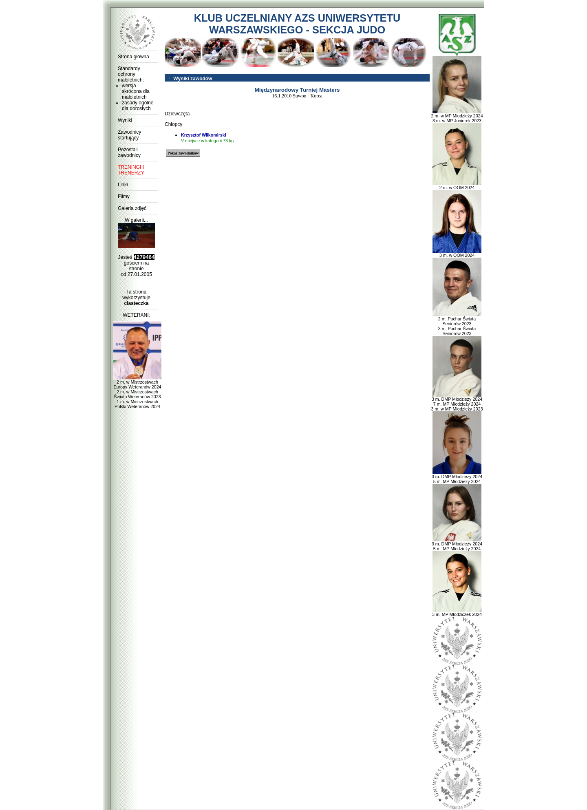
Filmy (124, 196)
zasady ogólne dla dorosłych (137, 105)
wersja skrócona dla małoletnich (136, 91)
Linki (123, 185)
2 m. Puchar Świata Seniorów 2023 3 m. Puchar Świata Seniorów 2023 (457, 324)
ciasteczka (136, 303)
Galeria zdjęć (132, 208)
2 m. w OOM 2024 (457, 185)
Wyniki (125, 120)
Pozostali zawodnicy (129, 152)
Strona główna (133, 57)
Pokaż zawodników (183, 153)
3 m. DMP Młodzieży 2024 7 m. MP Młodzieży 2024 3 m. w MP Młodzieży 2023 (457, 402)
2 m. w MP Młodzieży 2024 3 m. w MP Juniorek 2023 (457, 116)
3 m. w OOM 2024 (457, 253)
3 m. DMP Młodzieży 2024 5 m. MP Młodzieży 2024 (457, 477)
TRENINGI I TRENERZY (131, 170)
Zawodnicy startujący (129, 135)
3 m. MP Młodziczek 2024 (457, 612)
